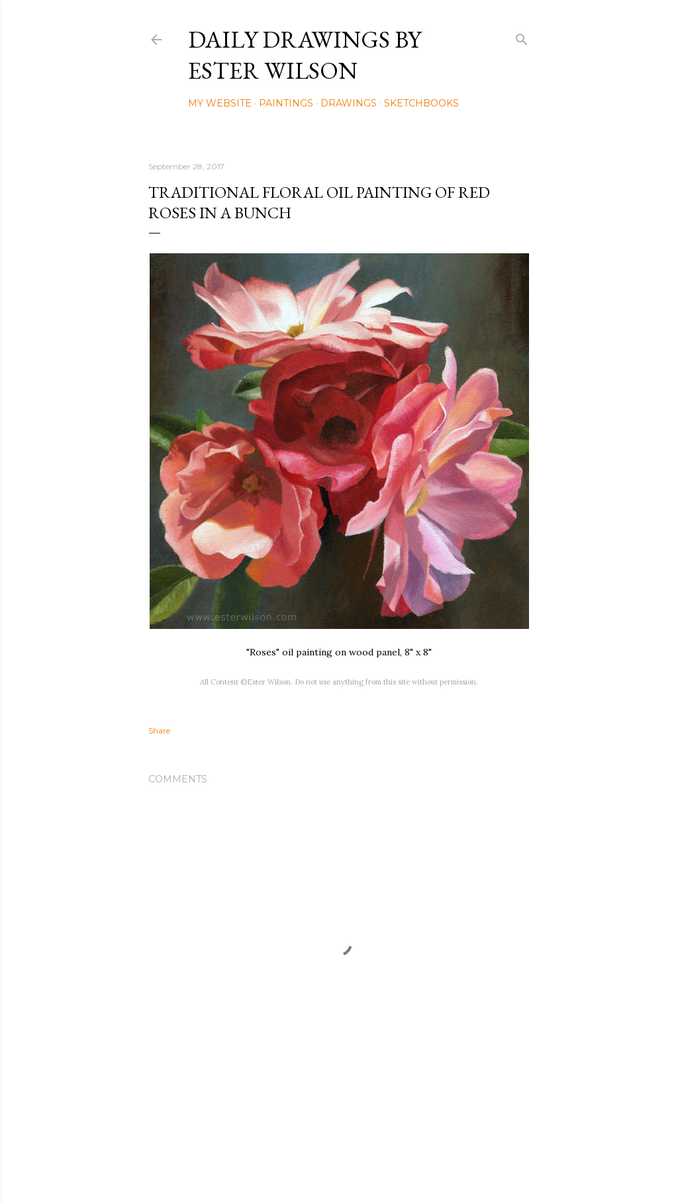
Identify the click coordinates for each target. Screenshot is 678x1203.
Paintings (286, 103)
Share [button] (159, 730)
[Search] (522, 37)
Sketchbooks (421, 103)
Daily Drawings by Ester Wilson (304, 55)
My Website (220, 103)
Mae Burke (374, 1165)
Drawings (348, 103)
